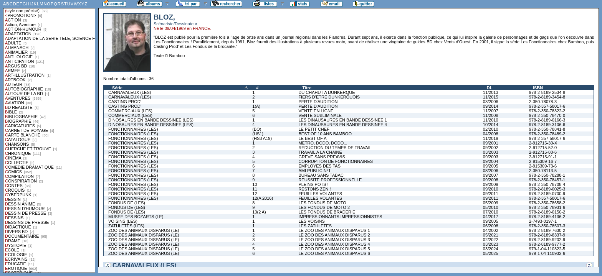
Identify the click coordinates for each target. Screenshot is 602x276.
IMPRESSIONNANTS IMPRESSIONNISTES (340, 216)
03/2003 (490, 152)
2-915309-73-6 (543, 166)
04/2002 (490, 230)
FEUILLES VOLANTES (320, 193)
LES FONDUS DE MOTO (322, 202)
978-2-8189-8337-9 (547, 235)
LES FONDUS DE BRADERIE (326, 212)
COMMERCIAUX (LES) (130, 110)
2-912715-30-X (543, 143)
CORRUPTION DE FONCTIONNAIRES (335, 161)
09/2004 (490, 161)
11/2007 (490, 110)
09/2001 (490, 143)
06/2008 (490, 225)
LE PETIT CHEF (313, 129)
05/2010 (490, 207)
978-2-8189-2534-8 (547, 92)
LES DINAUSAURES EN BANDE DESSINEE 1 (342, 120)
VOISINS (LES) (122, 221)
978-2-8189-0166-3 (547, 120)
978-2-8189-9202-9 (547, 239)
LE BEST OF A (312, 138)
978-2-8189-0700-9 (547, 193)
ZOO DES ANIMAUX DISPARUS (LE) (143, 230)
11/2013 (490, 92)
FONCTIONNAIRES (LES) (133, 129)
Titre (306, 87)
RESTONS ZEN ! (314, 189)
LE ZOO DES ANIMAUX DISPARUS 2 (334, 235)
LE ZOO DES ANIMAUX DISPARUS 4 (334, 244)
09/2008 (490, 179)
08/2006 (490, 170)
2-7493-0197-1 (543, 221)
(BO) (256, 129)
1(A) (256, 106)
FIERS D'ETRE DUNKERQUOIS (329, 97)
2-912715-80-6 (543, 152)
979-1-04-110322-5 (547, 248)
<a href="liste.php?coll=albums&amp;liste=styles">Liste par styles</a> (49, 136)
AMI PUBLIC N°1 (314, 170)
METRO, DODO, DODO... (322, 143)
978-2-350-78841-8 (547, 129)
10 (254, 184)
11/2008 (490, 115)
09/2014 (490, 106)
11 (254, 189)
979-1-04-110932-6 (547, 253)
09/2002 (490, 147)
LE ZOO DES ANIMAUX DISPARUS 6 (334, 253)
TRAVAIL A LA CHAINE (320, 152)
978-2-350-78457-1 (547, 179)
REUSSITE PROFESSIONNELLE (330, 179)
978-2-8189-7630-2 (547, 230)
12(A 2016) (262, 198)
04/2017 (490, 216)
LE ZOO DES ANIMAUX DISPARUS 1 (334, 230)
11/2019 (490, 138)
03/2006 (490, 101)
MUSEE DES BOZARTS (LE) (135, 216)
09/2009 (490, 184)
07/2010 (490, 212)
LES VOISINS (311, 221)
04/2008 (490, 133)
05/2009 (490, 202)
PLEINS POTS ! (313, 184)
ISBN (538, 87)
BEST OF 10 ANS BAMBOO (325, 133)
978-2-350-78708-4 (547, 184)
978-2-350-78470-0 (547, 115)
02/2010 (490, 129)
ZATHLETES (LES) (126, 225)
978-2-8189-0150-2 (547, 212)
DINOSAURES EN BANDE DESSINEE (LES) (151, 120)
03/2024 (490, 248)
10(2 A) (259, 212)
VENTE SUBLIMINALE (319, 115)
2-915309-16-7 (543, 161)
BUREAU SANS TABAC (321, 175)
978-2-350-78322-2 (547, 110)
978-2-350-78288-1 (547, 175)
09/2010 (490, 189)
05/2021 (490, 235)
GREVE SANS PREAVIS (321, 156)
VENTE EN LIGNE (315, 110)
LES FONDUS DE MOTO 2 (324, 207)
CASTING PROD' (124, 101)
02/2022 (490, 239)
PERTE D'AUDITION (317, 101)
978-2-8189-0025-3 (547, 189)
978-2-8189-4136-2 (547, 216)
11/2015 (490, 97)
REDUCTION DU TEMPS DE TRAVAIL (335, 147)
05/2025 (490, 253)
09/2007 (490, 175)
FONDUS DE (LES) (126, 202)
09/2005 (490, 166)
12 (254, 193)
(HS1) (257, 133)
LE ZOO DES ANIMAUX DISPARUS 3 (334, 239)
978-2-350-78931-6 (547, 207)
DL (490, 87)
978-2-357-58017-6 (547, 106)
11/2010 (490, 120)
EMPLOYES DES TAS (319, 166)
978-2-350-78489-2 (547, 133)
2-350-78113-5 (543, 170)
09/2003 (490, 156)
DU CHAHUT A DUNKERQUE (326, 92)
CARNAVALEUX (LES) (129, 92)
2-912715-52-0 (543, 147)
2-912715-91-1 (543, 156)
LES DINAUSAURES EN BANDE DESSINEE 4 (342, 124)
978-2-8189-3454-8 (547, 97)
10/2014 (490, 124)
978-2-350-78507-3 (547, 225)
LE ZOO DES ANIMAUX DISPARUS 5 (334, 248)
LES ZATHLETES (315, 225)
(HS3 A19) (262, 138)
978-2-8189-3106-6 (547, 124)
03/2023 (490, 244)
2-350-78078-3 (543, 101)
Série (117, 87)
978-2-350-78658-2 (547, 202)
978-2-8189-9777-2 (547, 244)
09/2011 (490, 193)
